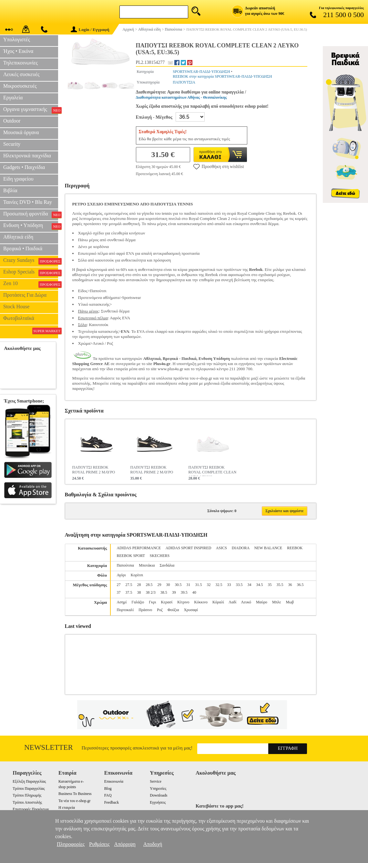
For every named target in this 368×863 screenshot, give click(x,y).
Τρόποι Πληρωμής (27, 795)
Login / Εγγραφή (90, 29)
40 (194, 592)
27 (118, 584)
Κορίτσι (137, 575)
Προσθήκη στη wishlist (218, 166)
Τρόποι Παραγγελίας (29, 788)
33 (229, 584)
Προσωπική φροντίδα (30, 214)
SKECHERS (159, 555)
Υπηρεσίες (158, 788)
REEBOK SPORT (131, 555)
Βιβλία (10, 190)
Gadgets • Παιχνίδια (24, 167)
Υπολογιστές (16, 39)
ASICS (221, 548)
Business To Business (75, 793)
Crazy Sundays (30, 260)
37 (118, 592)
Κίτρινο (183, 602)
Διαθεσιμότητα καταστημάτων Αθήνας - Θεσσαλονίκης (181, 97)
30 (168, 584)
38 (139, 592)
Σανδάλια (167, 565)
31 (188, 584)
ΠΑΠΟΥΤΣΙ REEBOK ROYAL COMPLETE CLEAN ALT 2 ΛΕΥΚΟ (213, 470)
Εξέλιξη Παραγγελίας (29, 781)
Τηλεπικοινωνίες (20, 62)
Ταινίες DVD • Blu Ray (27, 202)
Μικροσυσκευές (20, 86)
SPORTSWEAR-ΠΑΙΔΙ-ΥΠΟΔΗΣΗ (201, 71)
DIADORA (241, 548)
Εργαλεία (13, 97)
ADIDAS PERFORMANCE (139, 548)
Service (155, 781)
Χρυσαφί (191, 610)
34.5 (259, 584)
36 (290, 584)
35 (269, 584)
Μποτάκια (147, 565)
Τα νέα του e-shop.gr (74, 801)
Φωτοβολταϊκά (18, 318)
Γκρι (152, 602)
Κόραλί (218, 602)
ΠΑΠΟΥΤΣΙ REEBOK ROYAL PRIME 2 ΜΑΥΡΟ (93, 469)
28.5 (149, 584)
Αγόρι (121, 575)
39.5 (184, 592)
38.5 (163, 592)
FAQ (108, 795)
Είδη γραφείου (18, 179)
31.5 (198, 584)
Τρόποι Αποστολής (27, 802)
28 (139, 584)
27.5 (128, 584)
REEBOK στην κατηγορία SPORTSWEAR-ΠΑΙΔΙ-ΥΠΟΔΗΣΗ (222, 76)
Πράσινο (145, 610)
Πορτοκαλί (125, 610)
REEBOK (294, 548)
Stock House (16, 306)
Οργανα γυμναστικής (30, 110)
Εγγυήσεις (158, 802)
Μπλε (276, 602)
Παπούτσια (125, 565)
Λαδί (232, 602)
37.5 (128, 592)
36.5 (300, 584)
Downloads (158, 795)
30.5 (178, 584)
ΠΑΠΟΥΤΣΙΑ (184, 82)
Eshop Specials (30, 272)
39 (174, 592)
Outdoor (11, 121)
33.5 (239, 584)
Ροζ (160, 610)
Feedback (111, 802)
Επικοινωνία (113, 781)
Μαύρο (261, 602)
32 (208, 584)
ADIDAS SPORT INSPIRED (188, 548)
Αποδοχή (152, 844)
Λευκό (246, 602)
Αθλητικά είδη (18, 237)
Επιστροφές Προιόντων (31, 809)
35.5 (279, 584)
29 (159, 584)
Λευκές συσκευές (21, 74)
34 (249, 584)
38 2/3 (150, 592)
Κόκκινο (201, 602)
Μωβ (290, 602)
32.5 (218, 584)
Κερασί (166, 602)
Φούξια (173, 610)
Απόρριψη (124, 844)
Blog (108, 788)
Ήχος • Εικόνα (18, 51)
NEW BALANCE (268, 548)
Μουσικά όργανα (21, 132)
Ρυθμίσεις (99, 844)
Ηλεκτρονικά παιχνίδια (27, 155)
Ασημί (122, 602)
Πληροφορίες (71, 844)
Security (11, 144)
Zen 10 (30, 284)
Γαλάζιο (137, 602)
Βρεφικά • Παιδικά (22, 248)
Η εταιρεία (66, 807)
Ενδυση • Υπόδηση (30, 226)
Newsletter (48, 747)
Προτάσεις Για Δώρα (24, 295)
